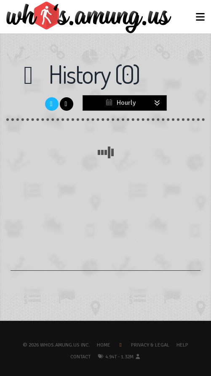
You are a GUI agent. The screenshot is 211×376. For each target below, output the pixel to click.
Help (182, 345)
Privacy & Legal (150, 345)
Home (103, 345)
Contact (80, 357)
